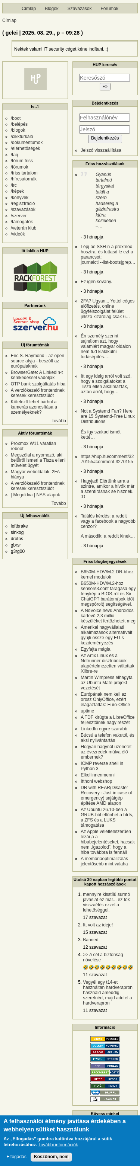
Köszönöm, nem (51, 1159)
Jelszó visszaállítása (101, 150)
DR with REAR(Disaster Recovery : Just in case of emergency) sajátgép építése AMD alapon (106, 795)
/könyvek (19, 197)
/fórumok (19, 167)
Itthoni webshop (96, 781)
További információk (58, 1148)
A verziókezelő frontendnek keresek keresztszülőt (38, 393)
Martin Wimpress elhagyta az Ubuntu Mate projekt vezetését (107, 683)
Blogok (52, 8)
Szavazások (80, 8)
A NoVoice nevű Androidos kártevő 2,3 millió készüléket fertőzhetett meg (108, 616)
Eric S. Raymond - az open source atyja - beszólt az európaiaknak (37, 361)
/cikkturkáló (22, 136)
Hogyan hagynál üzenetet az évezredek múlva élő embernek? (106, 752)
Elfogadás (16, 1159)
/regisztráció (23, 203)
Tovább (59, 420)
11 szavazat (95, 974)
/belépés (19, 124)
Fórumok (109, 8)
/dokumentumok (27, 142)
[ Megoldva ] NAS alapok (35, 494)
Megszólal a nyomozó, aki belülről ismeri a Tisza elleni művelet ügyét (38, 460)
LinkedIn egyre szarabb (104, 728)
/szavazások (23, 209)
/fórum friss (22, 160)
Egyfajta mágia (95, 649)
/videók (18, 234)
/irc (14, 185)
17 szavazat (95, 917)
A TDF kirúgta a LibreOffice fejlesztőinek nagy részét (107, 720)
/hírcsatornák (24, 179)
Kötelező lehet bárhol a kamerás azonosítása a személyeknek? (34, 407)
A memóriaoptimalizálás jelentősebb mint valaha (104, 861)
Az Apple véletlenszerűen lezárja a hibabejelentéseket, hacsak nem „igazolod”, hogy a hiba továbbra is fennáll (108, 842)
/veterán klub (24, 228)
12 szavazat (95, 947)
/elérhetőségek (25, 148)
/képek (17, 191)
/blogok (18, 130)
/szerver (19, 215)
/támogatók (22, 221)
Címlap (29, 8)
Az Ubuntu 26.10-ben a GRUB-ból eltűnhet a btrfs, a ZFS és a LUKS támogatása (107, 817)
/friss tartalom (24, 173)
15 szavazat (95, 932)
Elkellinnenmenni (98, 775)
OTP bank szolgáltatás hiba (38, 384)
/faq (14, 154)
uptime (87, 711)
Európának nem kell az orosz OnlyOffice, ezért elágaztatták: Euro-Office (105, 699)
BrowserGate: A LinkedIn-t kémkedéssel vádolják (37, 375)
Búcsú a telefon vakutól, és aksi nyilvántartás (107, 738)
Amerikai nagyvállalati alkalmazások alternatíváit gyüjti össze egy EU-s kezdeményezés (106, 635)
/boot (16, 118)
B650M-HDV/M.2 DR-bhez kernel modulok (107, 574)
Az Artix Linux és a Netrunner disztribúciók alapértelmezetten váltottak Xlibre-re (107, 663)
